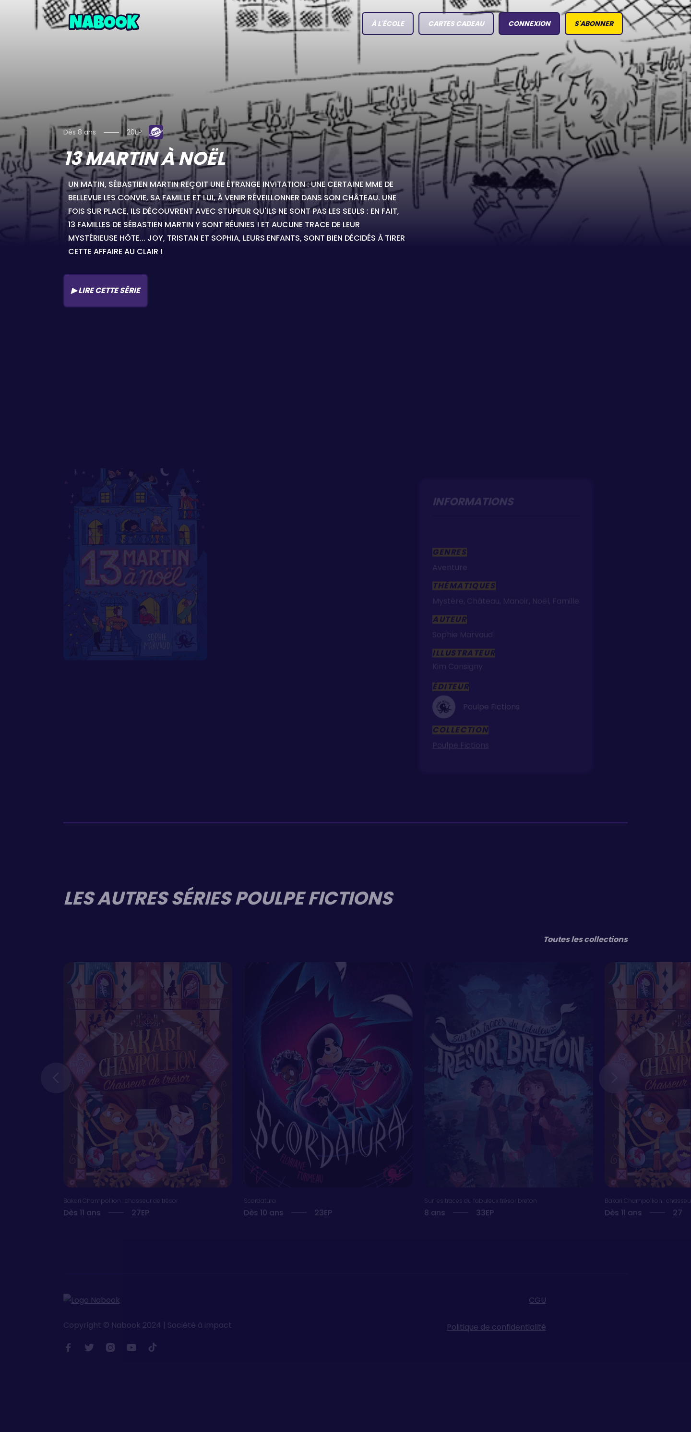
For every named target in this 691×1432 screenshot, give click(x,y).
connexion (529, 23)
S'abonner (593, 23)
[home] (104, 21)
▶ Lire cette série (105, 290)
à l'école (387, 23)
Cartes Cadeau (456, 23)
